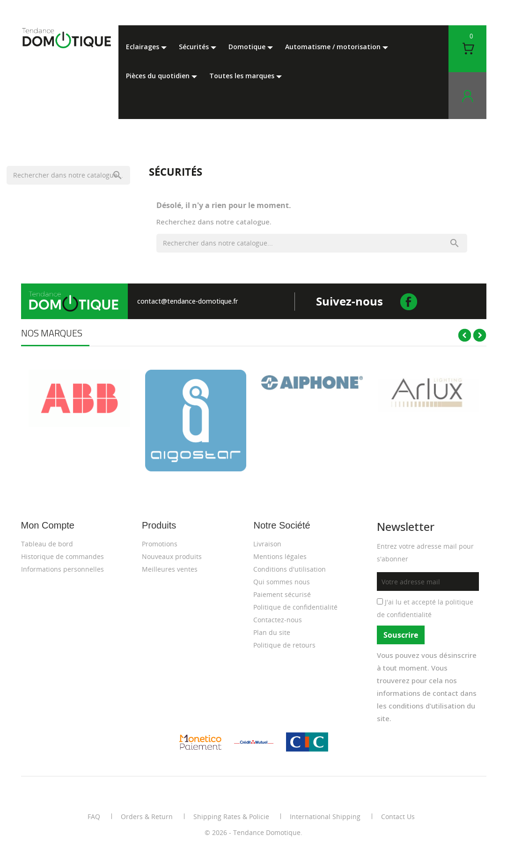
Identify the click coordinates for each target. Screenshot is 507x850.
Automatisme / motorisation (333, 46)
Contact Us (398, 816)
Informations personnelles (62, 569)
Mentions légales (280, 556)
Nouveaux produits (172, 556)
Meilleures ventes (170, 569)
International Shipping (325, 816)
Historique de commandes (62, 556)
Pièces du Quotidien (158, 75)
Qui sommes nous (281, 581)
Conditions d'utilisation (289, 569)
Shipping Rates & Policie (231, 816)
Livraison (267, 543)
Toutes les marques (242, 75)
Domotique (247, 46)
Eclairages (143, 46)
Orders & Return (147, 816)
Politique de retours (284, 645)
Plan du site (271, 632)
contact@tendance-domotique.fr (187, 301)
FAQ (94, 816)
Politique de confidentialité (295, 607)
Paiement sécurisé (282, 594)
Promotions (159, 543)
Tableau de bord (47, 543)
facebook (409, 301)
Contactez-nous (277, 619)
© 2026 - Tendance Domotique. (253, 832)
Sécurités (195, 46)
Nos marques (51, 333)
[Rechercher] (68, 175)
